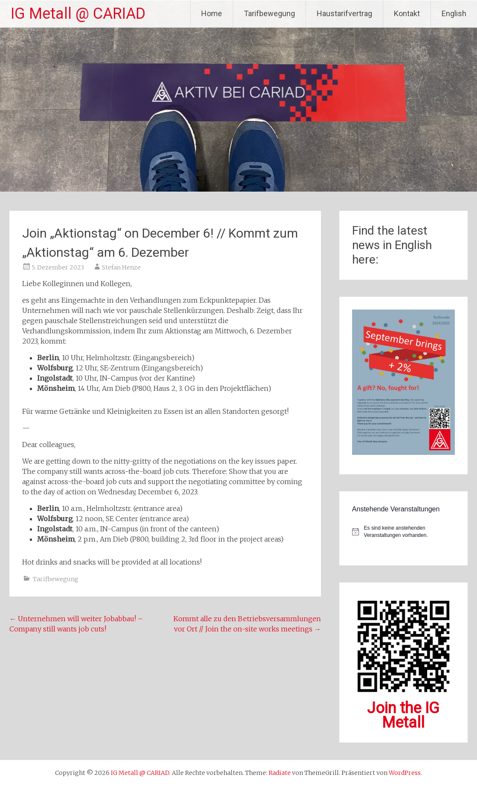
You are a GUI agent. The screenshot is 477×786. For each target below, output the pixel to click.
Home (211, 13)
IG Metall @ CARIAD (78, 14)
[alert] (403, 532)
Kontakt (407, 13)
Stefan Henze (121, 267)
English (454, 13)
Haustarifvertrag (344, 13)
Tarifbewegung (269, 13)
